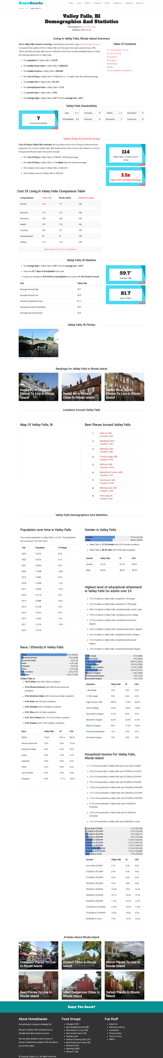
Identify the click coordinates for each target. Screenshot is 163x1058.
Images (112, 60)
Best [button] (79, 3)
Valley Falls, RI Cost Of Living (81, 138)
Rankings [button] (129, 3)
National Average (86, 198)
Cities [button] (71, 3)
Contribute (114, 1030)
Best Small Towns (74, 1033)
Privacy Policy (115, 1033)
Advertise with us (117, 1027)
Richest (69, 1051)
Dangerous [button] (117, 3)
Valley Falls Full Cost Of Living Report (60, 249)
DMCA (112, 1039)
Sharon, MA (106, 433)
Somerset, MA (107, 480)
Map (111, 67)
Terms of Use (115, 1036)
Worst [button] (107, 3)
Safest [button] (87, 3)
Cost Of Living (89, 27)
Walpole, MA (106, 449)
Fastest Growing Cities (76, 1039)
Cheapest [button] (97, 3)
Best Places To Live (75, 1030)
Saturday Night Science (90, 44)
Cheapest (70, 1024)
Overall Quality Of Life (118, 50)
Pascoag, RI (106, 495)
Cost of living (115, 53)
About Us (139, 3)
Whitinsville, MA (108, 488)
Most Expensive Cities (76, 1042)
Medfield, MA (107, 441)
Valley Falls (47, 198)
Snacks (31, 3)
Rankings (113, 63)
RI (27, 8)
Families (70, 1036)
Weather (113, 57)
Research (70, 1045)
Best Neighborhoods (75, 1027)
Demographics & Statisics (120, 70)
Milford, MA (106, 464)
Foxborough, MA (108, 456)
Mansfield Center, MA (111, 472)
